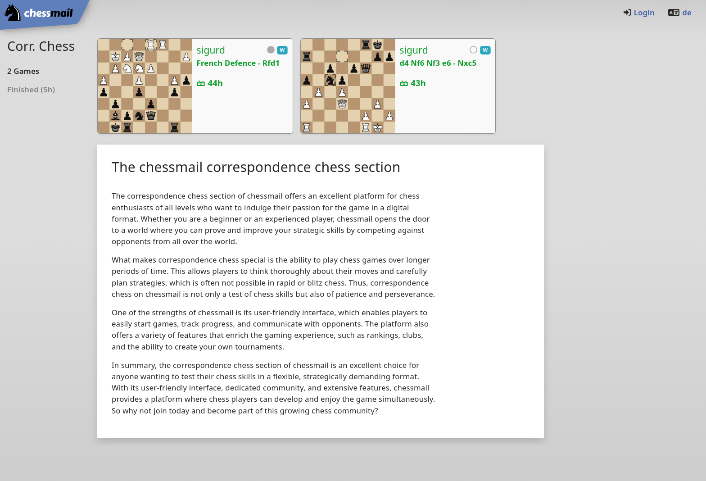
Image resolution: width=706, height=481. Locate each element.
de (679, 12)
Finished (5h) (31, 89)
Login (639, 12)
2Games (23, 71)
